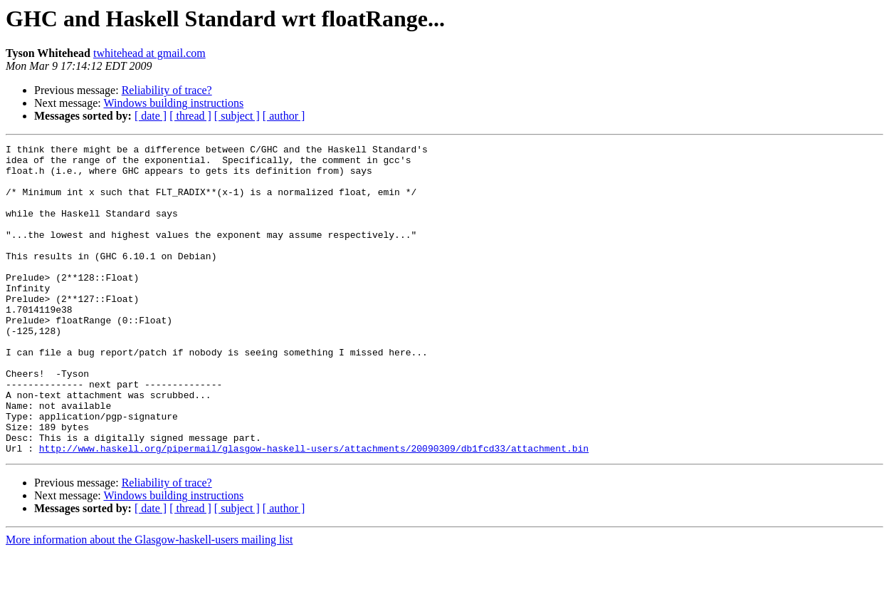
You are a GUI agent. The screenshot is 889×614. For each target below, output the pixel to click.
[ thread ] (190, 116)
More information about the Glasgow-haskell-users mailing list (149, 601)
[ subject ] (237, 116)
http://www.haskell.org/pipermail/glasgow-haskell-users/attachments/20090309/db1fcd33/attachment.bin (314, 510)
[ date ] (151, 116)
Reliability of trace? (167, 90)
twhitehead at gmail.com (149, 53)
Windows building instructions (173, 103)
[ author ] (284, 116)
